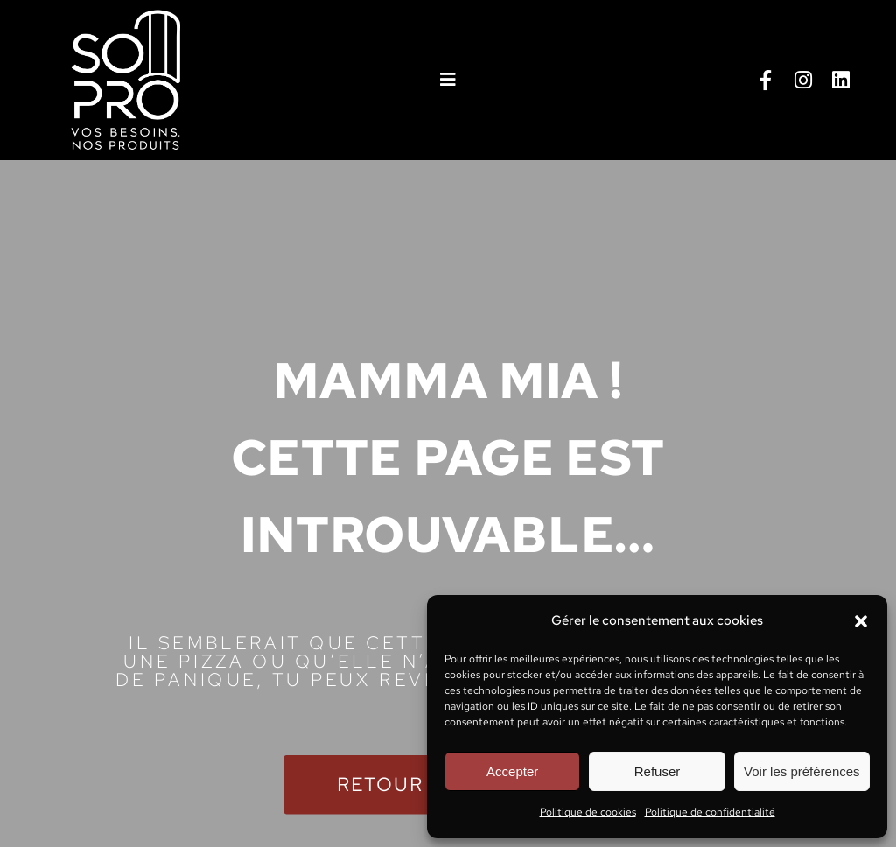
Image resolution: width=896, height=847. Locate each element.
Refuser (657, 771)
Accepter (512, 771)
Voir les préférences (802, 771)
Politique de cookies (588, 812)
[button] (861, 621)
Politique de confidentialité (710, 812)
